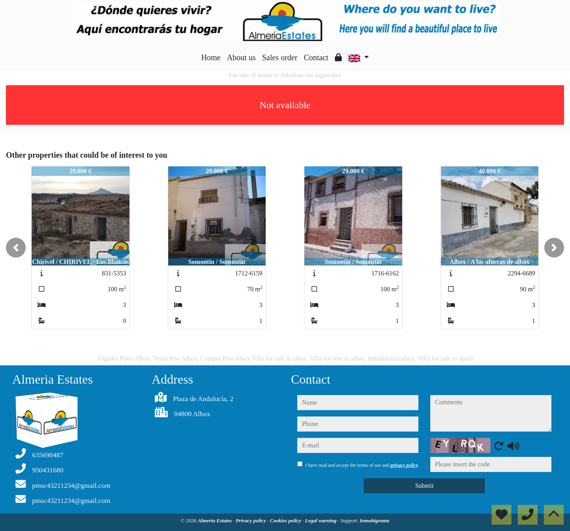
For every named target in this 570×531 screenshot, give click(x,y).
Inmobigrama (375, 520)
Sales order (279, 57)
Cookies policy (286, 520)
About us (241, 57)
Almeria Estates (215, 520)
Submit (424, 485)
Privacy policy (252, 520)
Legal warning (321, 520)
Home (210, 57)
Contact (316, 57)
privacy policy (404, 465)
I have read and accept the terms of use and (361, 465)
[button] (16, 248)
